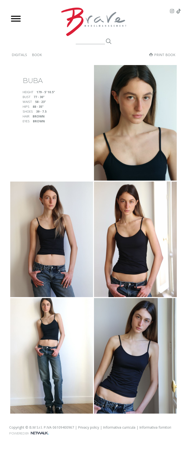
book (37, 54)
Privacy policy (88, 427)
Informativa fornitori (155, 427)
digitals (19, 54)
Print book (162, 54)
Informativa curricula (119, 427)
